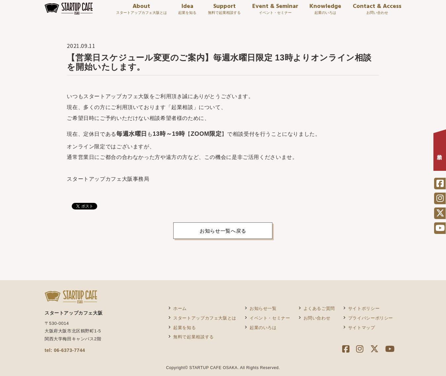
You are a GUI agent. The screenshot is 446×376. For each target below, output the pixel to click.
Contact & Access (377, 12)
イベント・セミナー (270, 318)
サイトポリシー (364, 308)
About (141, 12)
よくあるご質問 (319, 308)
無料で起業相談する (193, 336)
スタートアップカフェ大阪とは (204, 318)
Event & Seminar (275, 12)
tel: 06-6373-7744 (65, 350)
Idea (187, 12)
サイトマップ (361, 327)
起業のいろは (263, 327)
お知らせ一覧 (263, 308)
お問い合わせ (317, 318)
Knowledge (325, 12)
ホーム (180, 308)
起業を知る (184, 327)
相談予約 (439, 152)
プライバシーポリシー (370, 318)
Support (224, 12)
